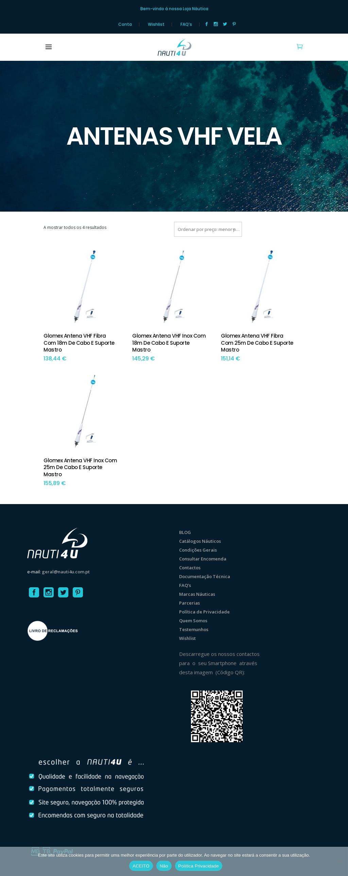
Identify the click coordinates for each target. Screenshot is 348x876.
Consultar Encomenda (202, 559)
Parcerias (189, 603)
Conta (125, 24)
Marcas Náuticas (197, 594)
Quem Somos (193, 621)
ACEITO (141, 866)
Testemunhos (193, 629)
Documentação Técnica (204, 576)
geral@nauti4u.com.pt (66, 572)
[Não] (339, 861)
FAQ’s (186, 24)
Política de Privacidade (204, 612)
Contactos (190, 568)
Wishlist (156, 24)
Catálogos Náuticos (200, 541)
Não (164, 866)
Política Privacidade (198, 866)
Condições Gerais (198, 550)
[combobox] (208, 229)
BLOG (185, 532)
